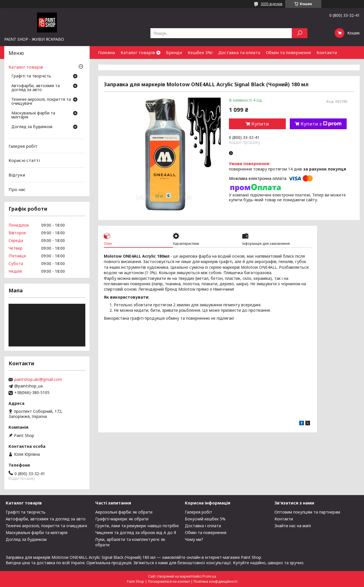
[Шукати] (299, 33)
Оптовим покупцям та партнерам (307, 512)
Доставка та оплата (239, 52)
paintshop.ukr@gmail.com (38, 379)
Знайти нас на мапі (292, 525)
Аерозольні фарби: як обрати (123, 512)
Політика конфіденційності (215, 581)
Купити (260, 124)
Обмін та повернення (288, 52)
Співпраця (109, 65)
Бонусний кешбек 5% (205, 519)
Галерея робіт (23, 146)
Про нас (17, 189)
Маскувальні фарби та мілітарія (33, 115)
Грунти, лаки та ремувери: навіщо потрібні (137, 525)
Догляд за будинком (31, 127)
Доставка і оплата (203, 525)
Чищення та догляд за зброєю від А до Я (135, 532)
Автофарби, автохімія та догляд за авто (35, 88)
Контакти (327, 52)
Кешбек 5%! (200, 52)
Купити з (321, 124)
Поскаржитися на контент (169, 581)
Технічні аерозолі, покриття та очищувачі (41, 101)
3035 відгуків (271, 3)
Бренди (174, 52)
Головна (106, 52)
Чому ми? (194, 539)
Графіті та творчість (31, 76)
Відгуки (17, 175)
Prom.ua (209, 576)
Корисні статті (24, 160)
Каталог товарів (138, 52)
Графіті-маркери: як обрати (121, 519)
